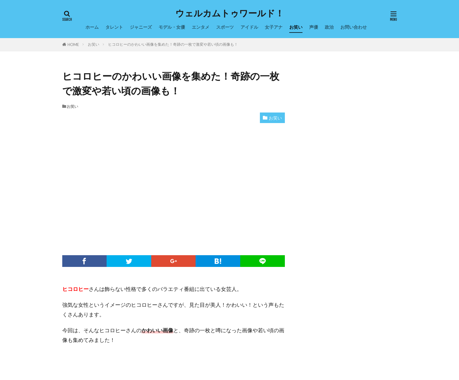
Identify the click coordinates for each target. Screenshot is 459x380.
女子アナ (274, 27)
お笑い (295, 27)
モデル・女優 (172, 27)
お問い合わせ (353, 27)
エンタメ (200, 27)
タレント (114, 27)
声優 (313, 27)
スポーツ (225, 27)
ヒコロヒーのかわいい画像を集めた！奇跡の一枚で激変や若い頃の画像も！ (173, 44)
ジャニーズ (141, 27)
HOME (73, 44)
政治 (329, 27)
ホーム (92, 27)
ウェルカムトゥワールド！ (229, 13)
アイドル (249, 27)
